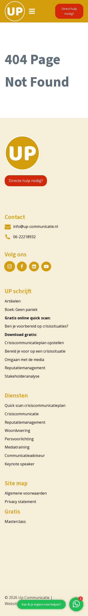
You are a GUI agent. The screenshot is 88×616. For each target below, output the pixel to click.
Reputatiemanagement (25, 367)
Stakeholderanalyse (22, 376)
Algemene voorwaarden (26, 493)
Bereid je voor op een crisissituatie (35, 351)
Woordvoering (17, 430)
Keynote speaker (19, 464)
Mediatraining (17, 447)
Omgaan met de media (24, 359)
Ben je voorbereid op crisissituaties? (36, 326)
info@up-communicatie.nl (35, 226)
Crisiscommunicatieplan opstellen (34, 342)
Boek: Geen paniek (21, 309)
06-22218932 (24, 236)
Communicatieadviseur (25, 455)
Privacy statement (20, 501)
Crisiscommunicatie (22, 413)
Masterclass (15, 521)
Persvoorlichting (19, 438)
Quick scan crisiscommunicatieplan (35, 405)
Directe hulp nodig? (26, 180)
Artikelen (13, 301)
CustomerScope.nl (49, 603)
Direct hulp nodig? (69, 11)
